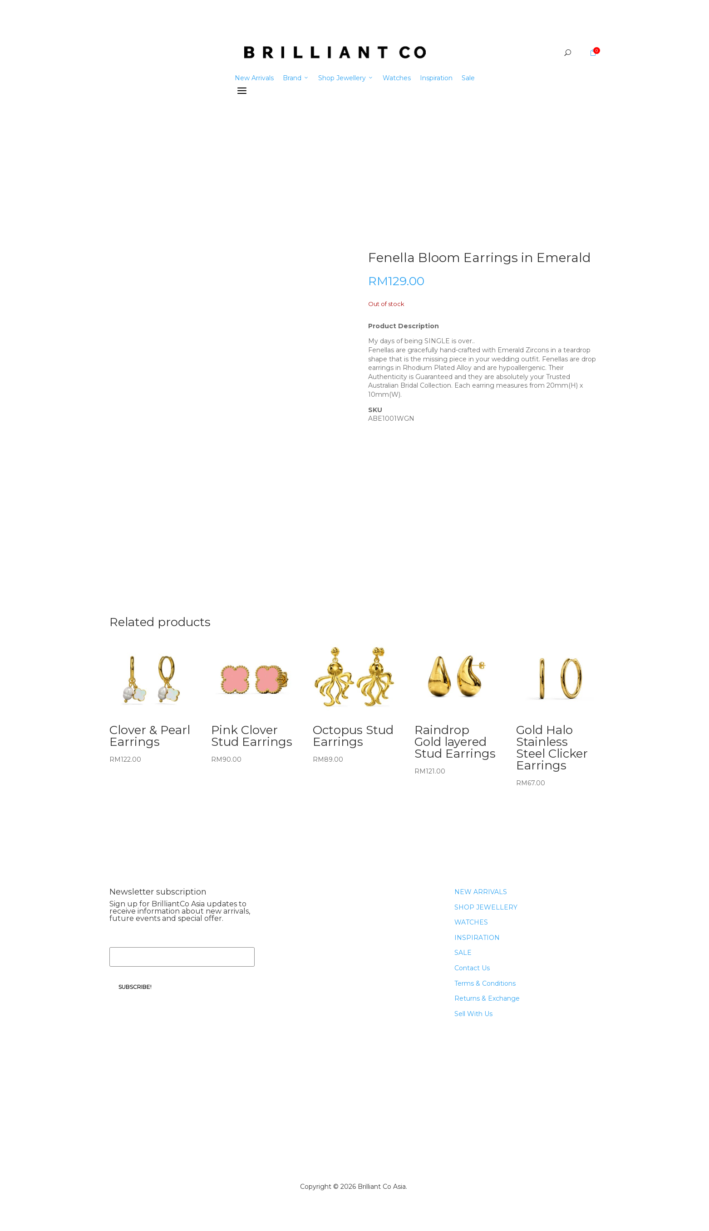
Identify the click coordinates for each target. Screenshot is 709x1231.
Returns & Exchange (487, 998)
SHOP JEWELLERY (485, 907)
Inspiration (436, 78)
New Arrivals (254, 78)
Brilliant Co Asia (382, 1186)
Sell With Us (473, 1014)
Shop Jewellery (346, 78)
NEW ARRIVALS (480, 892)
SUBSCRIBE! (135, 986)
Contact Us (472, 968)
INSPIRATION (477, 938)
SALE (463, 953)
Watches (397, 78)
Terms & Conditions (485, 983)
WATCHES (471, 922)
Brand (296, 78)
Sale (468, 78)
